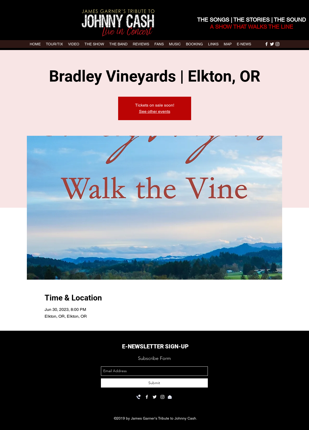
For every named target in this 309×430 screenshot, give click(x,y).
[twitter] (272, 44)
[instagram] (277, 44)
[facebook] (266, 44)
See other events (154, 111)
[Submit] (154, 383)
